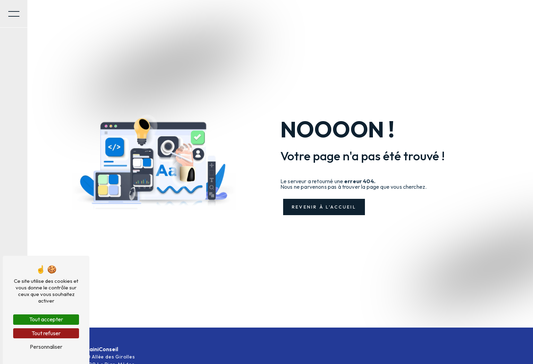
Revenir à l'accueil (324, 207)
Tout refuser (46, 333)
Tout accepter (46, 319)
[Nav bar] (14, 14)
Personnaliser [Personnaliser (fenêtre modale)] (46, 346)
